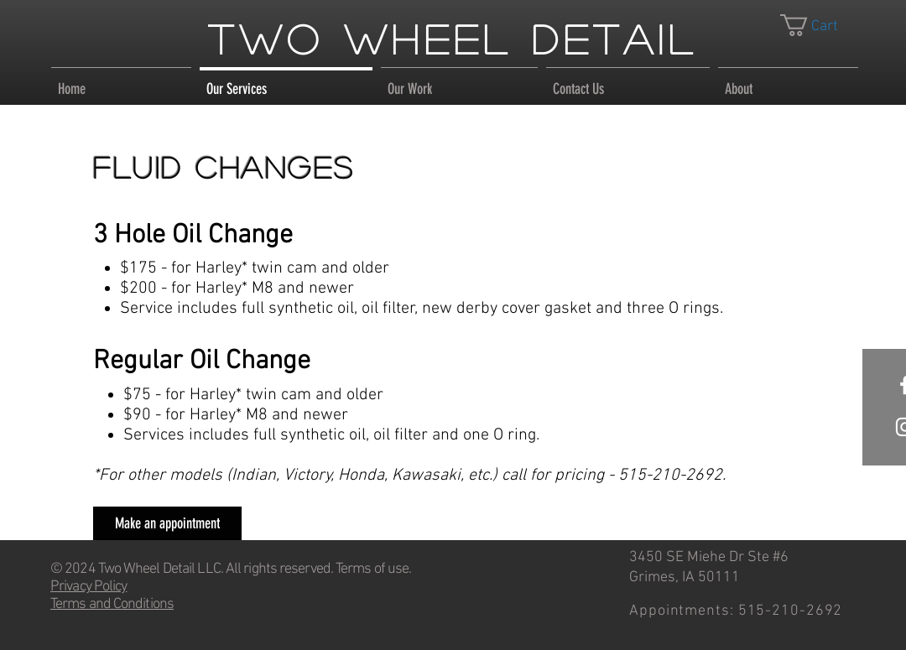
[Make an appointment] (167, 523)
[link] (821, 25)
